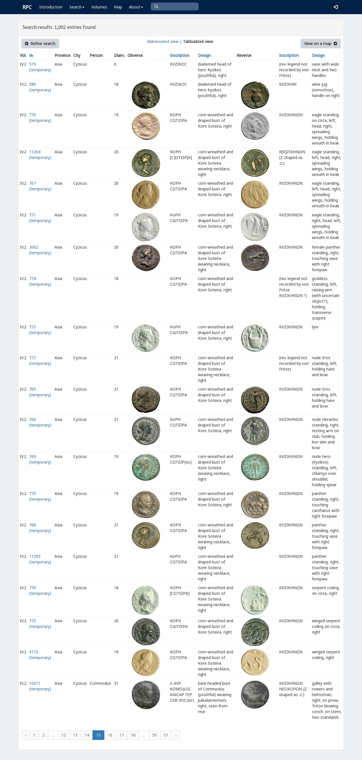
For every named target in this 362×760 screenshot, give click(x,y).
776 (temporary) (40, 590)
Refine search (40, 43)
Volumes (99, 7)
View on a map (320, 43)
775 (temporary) (40, 496)
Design (204, 55)
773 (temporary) (40, 329)
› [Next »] (175, 735)
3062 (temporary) (40, 249)
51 (166, 735)
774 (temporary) (40, 281)
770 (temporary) (40, 117)
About (136, 7)
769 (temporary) (40, 459)
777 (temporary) (40, 360)
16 (110, 735)
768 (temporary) (40, 527)
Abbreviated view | (164, 41)
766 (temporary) (40, 422)
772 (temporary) (40, 623)
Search (77, 7)
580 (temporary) (40, 86)
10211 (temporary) (40, 686)
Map (118, 7)
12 (63, 735)
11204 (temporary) (40, 154)
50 (154, 735)
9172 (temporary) (40, 654)
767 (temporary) (40, 185)
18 (133, 735)
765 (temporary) (40, 391)
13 (75, 735)
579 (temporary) (40, 66)
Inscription (179, 55)
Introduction (51, 7)
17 (121, 735)
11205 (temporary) (40, 559)
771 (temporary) (40, 217)
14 (87, 735)
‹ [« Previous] (25, 735)
